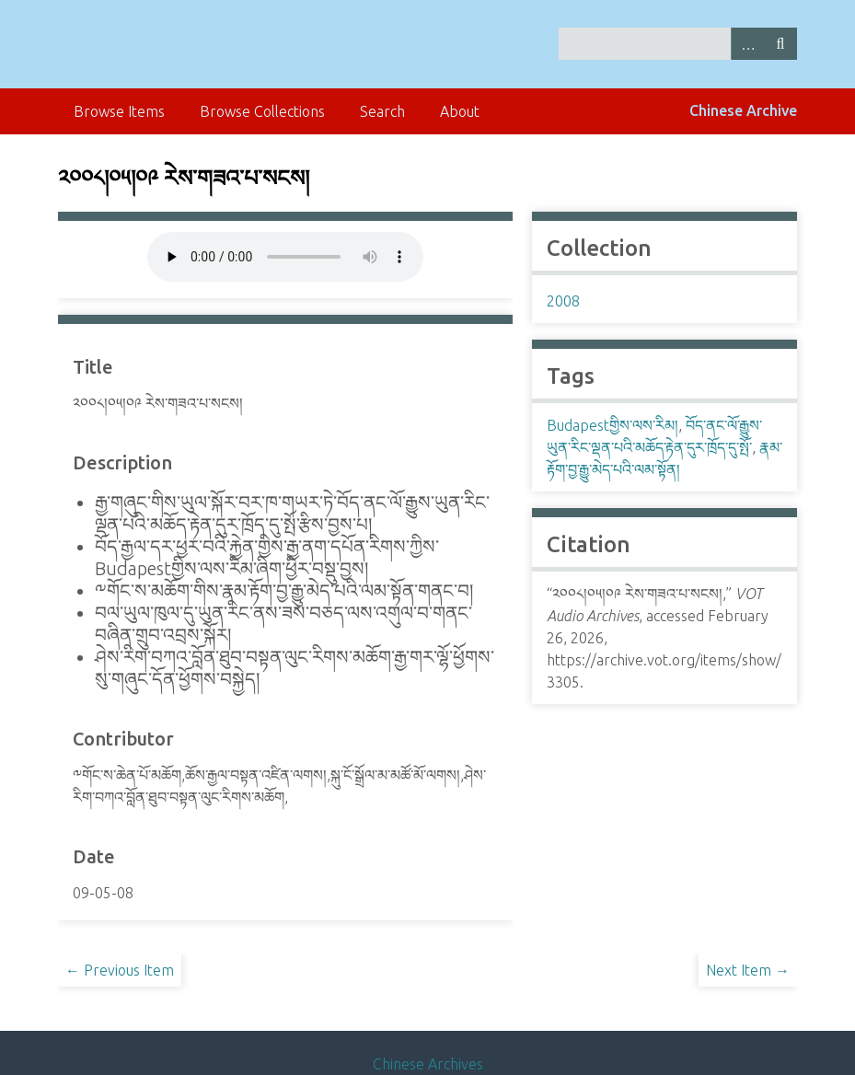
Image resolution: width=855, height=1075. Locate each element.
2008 (563, 301)
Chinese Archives (428, 1064)
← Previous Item (119, 970)
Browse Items (119, 111)
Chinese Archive (743, 110)
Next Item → (748, 970)
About (459, 111)
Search (780, 44)
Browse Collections (262, 111)
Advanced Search (747, 44)
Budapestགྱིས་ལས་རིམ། (612, 425)
